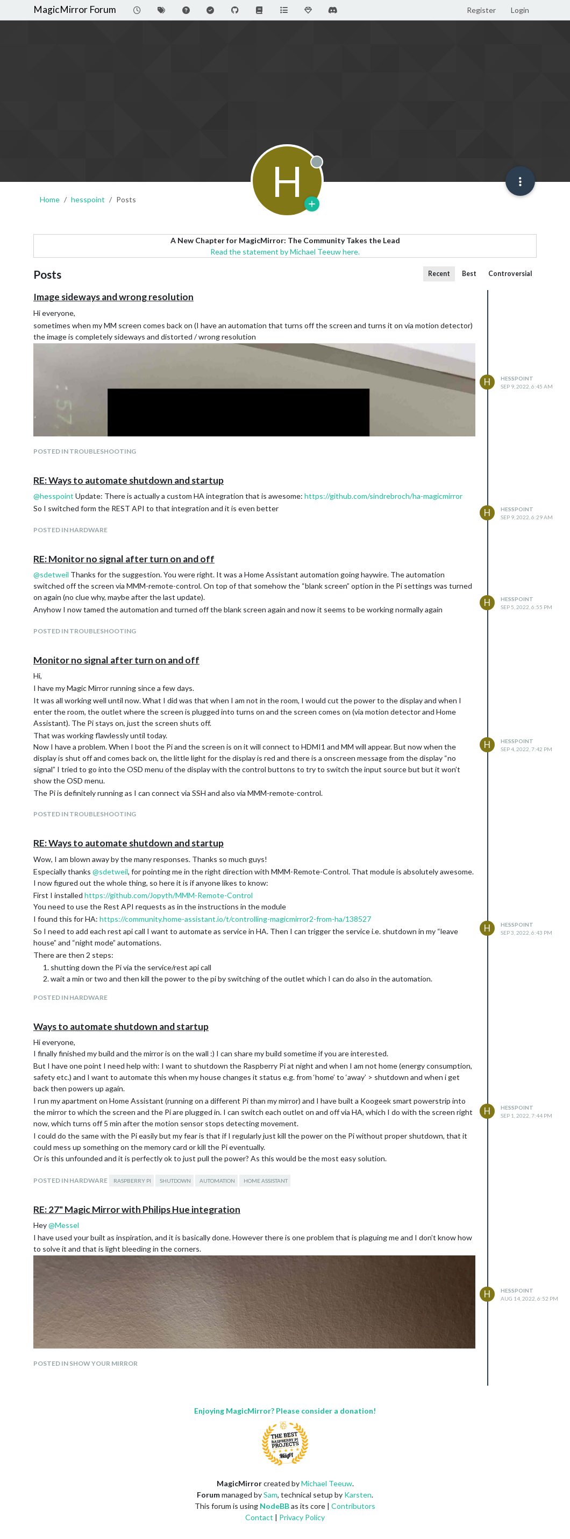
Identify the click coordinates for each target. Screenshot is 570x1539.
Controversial (510, 274)
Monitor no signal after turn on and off (116, 660)
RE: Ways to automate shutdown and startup (128, 480)
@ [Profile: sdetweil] (51, 574)
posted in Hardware (70, 530)
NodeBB (274, 1505)
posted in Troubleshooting (84, 451)
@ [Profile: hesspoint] (53, 495)
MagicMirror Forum (74, 9)
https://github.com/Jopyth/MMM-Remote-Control (168, 895)
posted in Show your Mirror (85, 1363)
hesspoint (517, 378)
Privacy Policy (302, 1517)
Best (469, 274)
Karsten (358, 1494)
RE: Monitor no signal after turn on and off (124, 558)
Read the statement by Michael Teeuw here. (285, 251)
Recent (439, 274)
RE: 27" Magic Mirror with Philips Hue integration (136, 1209)
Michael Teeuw (326, 1483)
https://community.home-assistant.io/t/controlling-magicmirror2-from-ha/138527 (235, 918)
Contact (259, 1517)
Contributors (353, 1505)
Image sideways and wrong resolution (113, 296)
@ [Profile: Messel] (63, 1225)
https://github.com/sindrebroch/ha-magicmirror (383, 495)
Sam (270, 1494)
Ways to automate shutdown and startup (121, 1026)
